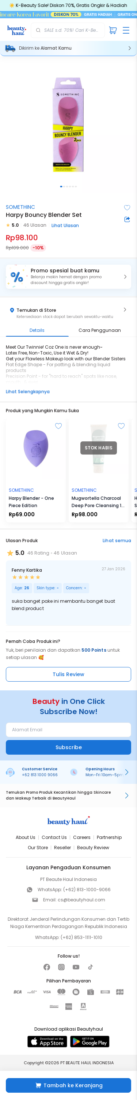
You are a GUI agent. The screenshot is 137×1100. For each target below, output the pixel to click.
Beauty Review (93, 847)
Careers (82, 837)
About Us (25, 837)
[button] (68, 277)
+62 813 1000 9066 (40, 775)
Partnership (109, 837)
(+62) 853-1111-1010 (81, 937)
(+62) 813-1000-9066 (87, 889)
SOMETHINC (20, 207)
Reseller (62, 847)
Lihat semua (117, 540)
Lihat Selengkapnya (28, 391)
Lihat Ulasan (65, 225)
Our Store (38, 847)
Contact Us (54, 837)
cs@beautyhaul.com (81, 900)
